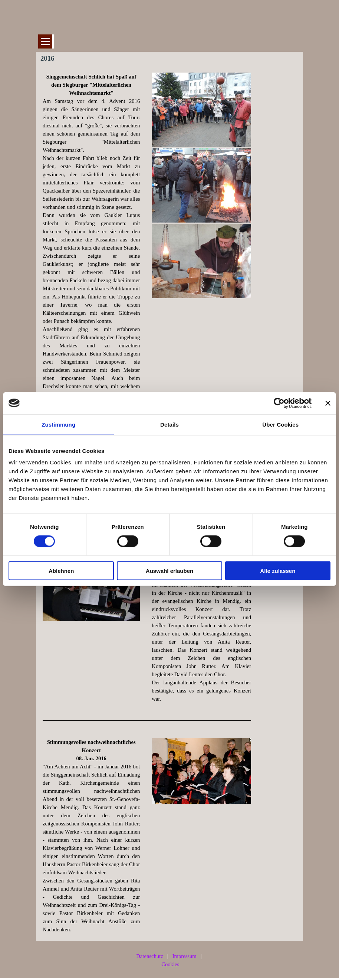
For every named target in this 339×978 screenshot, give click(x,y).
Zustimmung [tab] (58, 424)
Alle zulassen (277, 571)
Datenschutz (149, 956)
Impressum (184, 956)
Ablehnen (61, 571)
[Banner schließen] (327, 402)
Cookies (170, 964)
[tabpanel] (91, 293)
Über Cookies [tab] (280, 424)
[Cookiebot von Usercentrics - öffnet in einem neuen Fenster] (279, 402)
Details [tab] (169, 424)
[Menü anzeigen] (45, 41)
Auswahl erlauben (169, 571)
